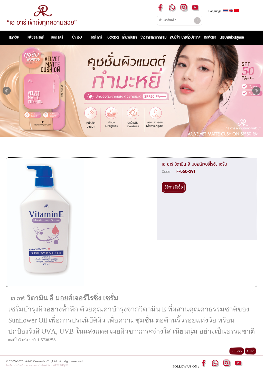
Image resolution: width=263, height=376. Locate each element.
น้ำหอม (77, 37)
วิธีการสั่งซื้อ (174, 187)
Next (256, 91)
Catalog (113, 37)
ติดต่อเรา (210, 37)
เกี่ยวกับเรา (129, 37)
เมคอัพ (14, 37)
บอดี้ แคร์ (57, 37)
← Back (236, 351)
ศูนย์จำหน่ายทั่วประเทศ (185, 37)
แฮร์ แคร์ (96, 37)
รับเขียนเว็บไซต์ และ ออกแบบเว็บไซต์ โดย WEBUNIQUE (37, 365)
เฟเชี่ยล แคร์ (35, 37)
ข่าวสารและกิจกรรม (153, 37)
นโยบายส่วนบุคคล (232, 37)
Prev (7, 91)
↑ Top (250, 351)
